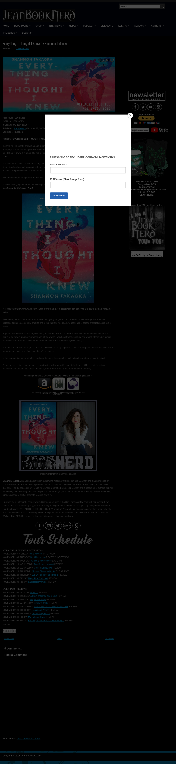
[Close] (130, 115)
